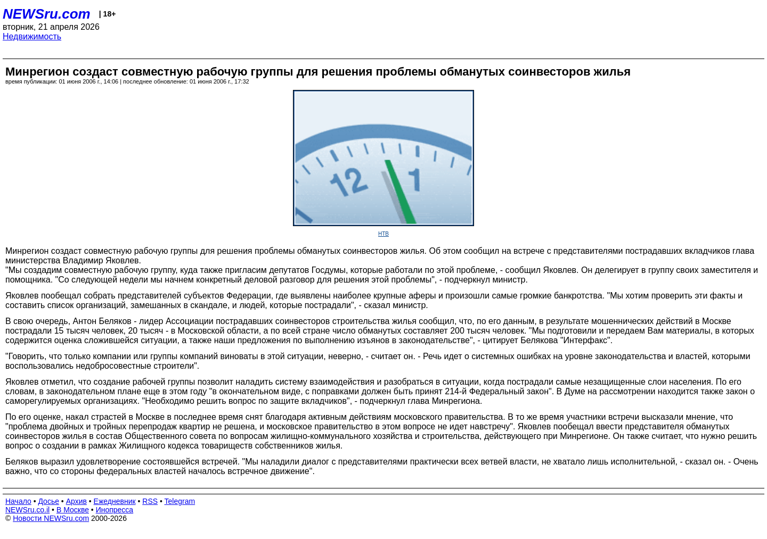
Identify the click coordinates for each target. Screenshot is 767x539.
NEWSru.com (47, 14)
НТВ (383, 234)
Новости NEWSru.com (51, 518)
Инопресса (115, 509)
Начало (18, 501)
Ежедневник (115, 501)
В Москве (72, 509)
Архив (76, 501)
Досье (48, 501)
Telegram (180, 501)
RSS (150, 501)
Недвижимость (32, 36)
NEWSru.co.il (27, 509)
